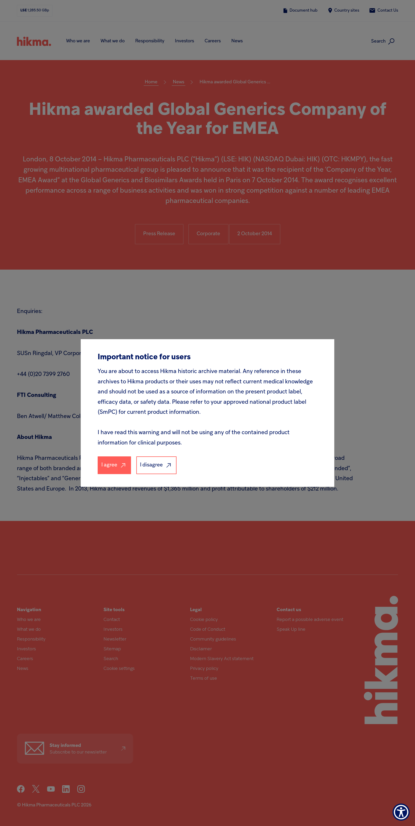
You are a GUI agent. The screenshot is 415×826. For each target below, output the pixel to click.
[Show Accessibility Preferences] (401, 812)
